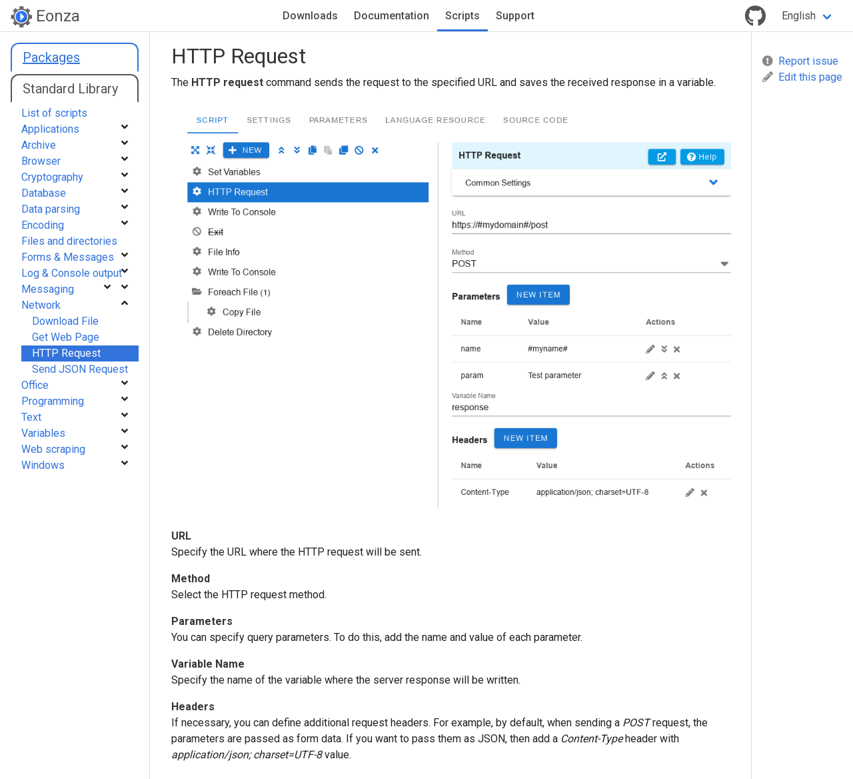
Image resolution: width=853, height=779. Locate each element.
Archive (38, 145)
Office (35, 385)
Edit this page (802, 77)
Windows (43, 465)
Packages (51, 57)
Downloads (310, 15)
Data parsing (50, 209)
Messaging (47, 289)
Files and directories (69, 241)
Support (515, 15)
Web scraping (53, 449)
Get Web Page (65, 337)
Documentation (391, 15)
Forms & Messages (67, 257)
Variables (43, 433)
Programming (52, 401)
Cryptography (52, 177)
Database (43, 193)
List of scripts (54, 113)
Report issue (800, 61)
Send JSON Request (80, 369)
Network (41, 305)
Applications (50, 129)
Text (31, 417)
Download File (65, 321)
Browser (41, 161)
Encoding (42, 225)
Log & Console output (71, 273)
